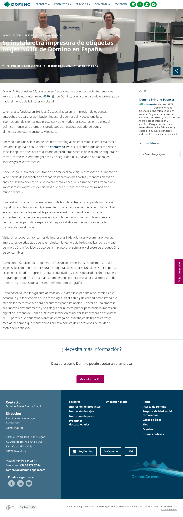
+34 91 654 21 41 (26, 460)
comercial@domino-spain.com (25, 470)
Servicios (83, 4)
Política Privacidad (120, 506)
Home (146, 401)
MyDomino (111, 451)
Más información (90, 379)
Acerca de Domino (154, 406)
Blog (145, 424)
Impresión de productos (85, 406)
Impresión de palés (81, 416)
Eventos (148, 429)
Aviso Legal (103, 506)
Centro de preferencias (164, 506)
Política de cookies (141, 506)
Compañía (102, 4)
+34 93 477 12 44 (30, 465)
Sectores (43, 4)
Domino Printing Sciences (156, 99)
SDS (130, 451)
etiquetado (57, 147)
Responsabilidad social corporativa (157, 413)
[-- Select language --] (159, 154)
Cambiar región (27, 507)
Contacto (120, 4)
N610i (46, 96)
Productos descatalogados (79, 422)
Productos (62, 4)
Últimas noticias (153, 434)
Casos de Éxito (152, 419)
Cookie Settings (169, 509)
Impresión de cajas (81, 411)
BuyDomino (83, 452)
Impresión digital (117, 401)
